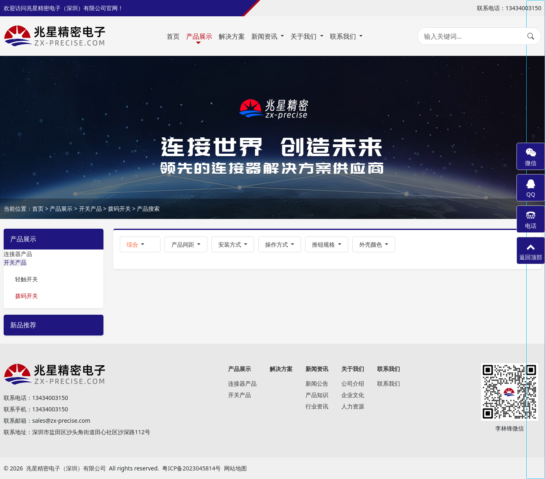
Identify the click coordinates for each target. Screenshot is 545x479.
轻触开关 (26, 279)
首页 (173, 36)
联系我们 (344, 36)
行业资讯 (316, 406)
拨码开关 (119, 208)
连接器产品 (18, 254)
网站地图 (235, 468)
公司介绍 (352, 383)
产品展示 (199, 36)
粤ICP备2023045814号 (191, 468)
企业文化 (352, 395)
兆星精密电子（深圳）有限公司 (66, 468)
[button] (140, 244)
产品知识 (316, 395)
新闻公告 (316, 383)
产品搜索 (148, 208)
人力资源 (352, 406)
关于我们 (304, 36)
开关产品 (90, 208)
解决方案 (232, 36)
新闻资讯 (265, 36)
